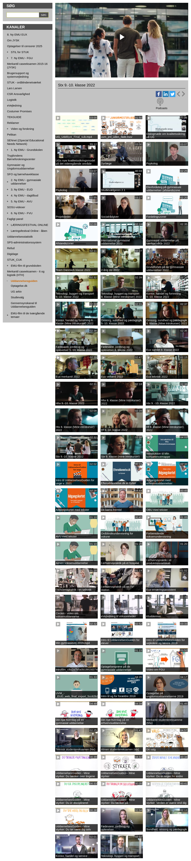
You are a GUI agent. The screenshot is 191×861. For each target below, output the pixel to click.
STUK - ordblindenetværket (24, 82)
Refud (11, 248)
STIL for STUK (20, 52)
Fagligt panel (15, 218)
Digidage (12, 253)
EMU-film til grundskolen (26, 265)
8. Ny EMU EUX (17, 34)
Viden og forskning (22, 128)
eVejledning (14, 105)
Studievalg (17, 297)
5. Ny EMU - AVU (21, 201)
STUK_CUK (14, 259)
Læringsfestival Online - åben (29, 230)
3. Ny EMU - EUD (22, 189)
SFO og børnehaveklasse (23, 174)
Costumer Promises (19, 111)
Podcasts (161, 108)
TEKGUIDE (14, 117)
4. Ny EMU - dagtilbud (24, 195)
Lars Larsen (14, 88)
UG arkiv (16, 291)
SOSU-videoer (16, 207)
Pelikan (11, 134)
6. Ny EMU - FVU (21, 213)
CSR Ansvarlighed (18, 94)
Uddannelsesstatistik (20, 236)
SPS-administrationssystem (24, 242)
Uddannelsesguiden (24, 280)
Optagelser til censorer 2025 (24, 46)
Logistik (12, 99)
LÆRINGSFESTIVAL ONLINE (29, 224)
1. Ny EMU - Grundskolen (27, 149)
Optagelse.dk (19, 285)
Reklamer (13, 122)
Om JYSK (13, 40)
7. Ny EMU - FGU (22, 58)
